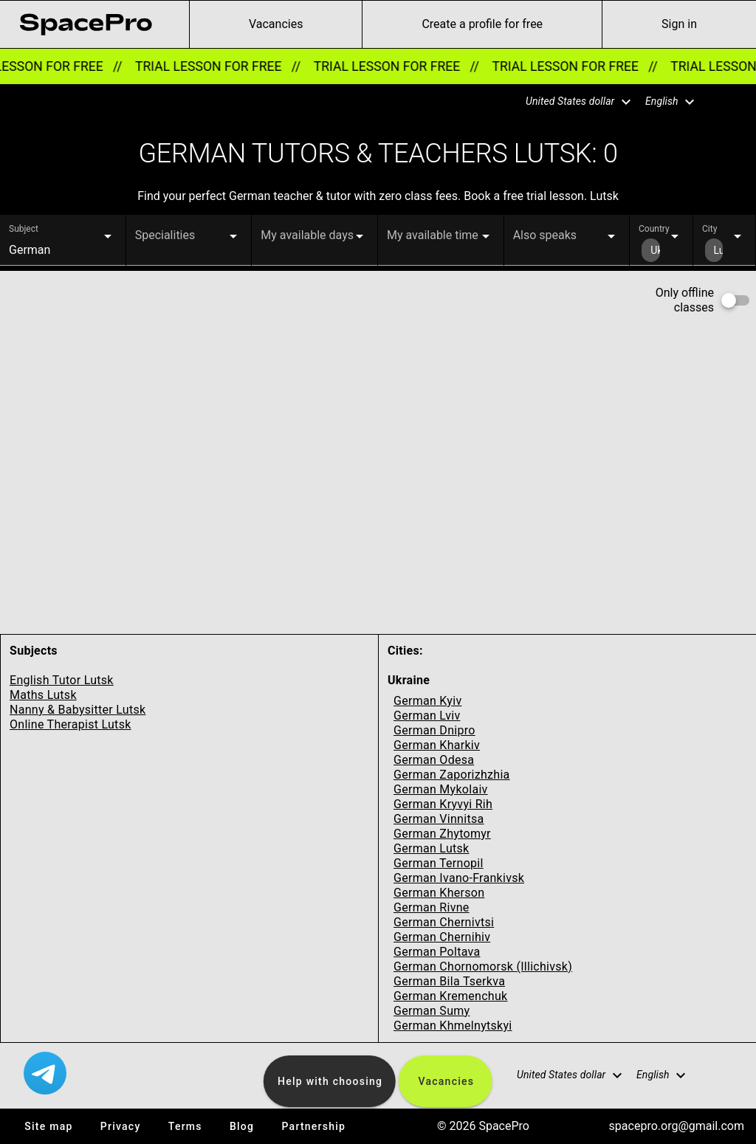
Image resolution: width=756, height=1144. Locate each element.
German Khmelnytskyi (453, 1026)
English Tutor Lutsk (62, 680)
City (709, 229)
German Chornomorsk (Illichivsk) (483, 966)
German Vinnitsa (439, 819)
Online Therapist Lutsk (70, 724)
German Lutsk (431, 848)
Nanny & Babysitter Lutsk (77, 710)
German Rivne (432, 907)
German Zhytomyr (442, 834)
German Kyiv (427, 701)
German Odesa (434, 760)
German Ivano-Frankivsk (459, 878)
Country (654, 229)
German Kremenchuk (450, 996)
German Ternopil (439, 863)
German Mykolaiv (441, 789)
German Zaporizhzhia (452, 775)
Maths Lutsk (43, 695)
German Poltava (437, 952)
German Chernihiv (442, 937)
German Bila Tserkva (449, 981)
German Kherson (439, 893)
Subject (23, 229)
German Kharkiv (437, 745)
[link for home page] (85, 24)
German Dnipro (434, 730)
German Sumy (432, 1011)
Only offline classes (685, 300)
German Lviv (427, 716)
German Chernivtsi (444, 922)
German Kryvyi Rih (443, 804)
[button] (569, 102)
